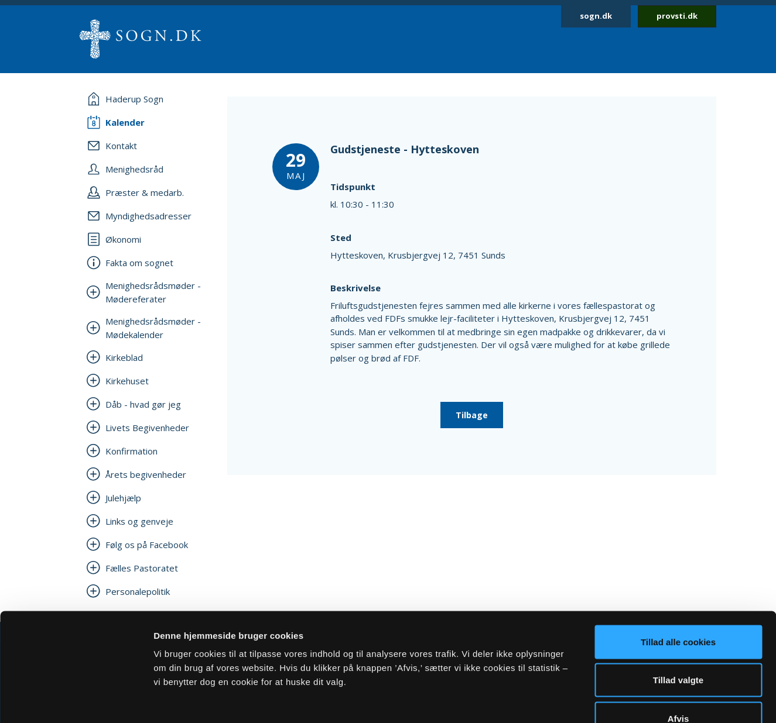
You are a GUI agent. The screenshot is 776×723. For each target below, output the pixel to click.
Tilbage (472, 415)
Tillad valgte (678, 608)
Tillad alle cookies (678, 569)
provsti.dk (677, 16)
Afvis (678, 646)
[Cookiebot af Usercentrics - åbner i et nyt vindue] (76, 700)
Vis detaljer (609, 700)
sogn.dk (596, 16)
